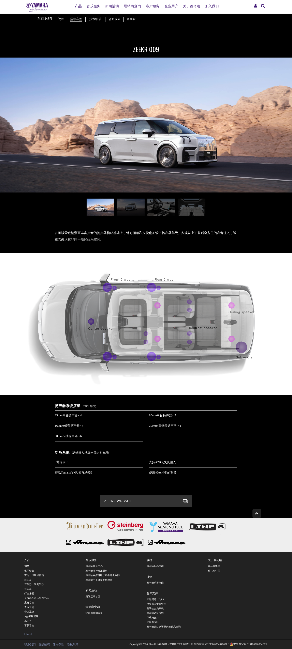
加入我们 (212, 6)
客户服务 (153, 6)
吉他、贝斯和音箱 (34, 575)
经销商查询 (132, 6)
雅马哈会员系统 (155, 608)
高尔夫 (28, 620)
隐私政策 (72, 644)
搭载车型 (76, 19)
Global (28, 634)
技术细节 (95, 19)
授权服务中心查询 (156, 603)
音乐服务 (93, 6)
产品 (78, 6)
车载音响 (29, 625)
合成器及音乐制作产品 (36, 598)
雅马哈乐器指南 (155, 566)
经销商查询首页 (94, 613)
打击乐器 (29, 593)
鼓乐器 (28, 579)
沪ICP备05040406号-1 (217, 644)
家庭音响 (29, 602)
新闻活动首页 (93, 596)
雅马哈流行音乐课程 (96, 570)
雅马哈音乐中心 (94, 566)
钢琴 (26, 566)
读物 (149, 560)
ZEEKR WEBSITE (118, 501)
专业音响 (29, 607)
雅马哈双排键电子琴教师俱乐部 (103, 575)
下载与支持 (153, 617)
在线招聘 (44, 644)
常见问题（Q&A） (157, 599)
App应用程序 (31, 616)
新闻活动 (112, 6)
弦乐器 (28, 589)
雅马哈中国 (214, 570)
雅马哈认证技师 (155, 613)
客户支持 (152, 593)
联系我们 (30, 644)
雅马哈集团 (214, 566)
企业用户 (171, 6)
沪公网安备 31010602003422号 (249, 644)
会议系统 (29, 611)
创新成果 (114, 19)
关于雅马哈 (191, 6)
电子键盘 (29, 570)
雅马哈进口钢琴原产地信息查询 (164, 626)
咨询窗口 (133, 19)
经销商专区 (153, 622)
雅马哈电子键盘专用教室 (99, 579)
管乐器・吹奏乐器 (34, 584)
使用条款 (58, 644)
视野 (61, 19)
